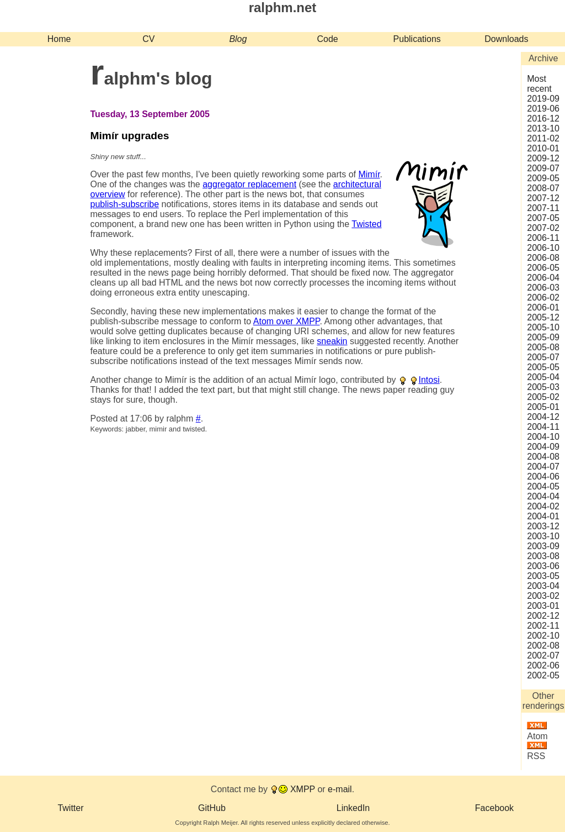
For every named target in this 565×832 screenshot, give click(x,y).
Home (59, 39)
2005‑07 (543, 357)
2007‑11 (543, 208)
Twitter (70, 808)
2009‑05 (543, 178)
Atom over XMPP (286, 321)
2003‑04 (543, 586)
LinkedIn (353, 808)
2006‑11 (543, 238)
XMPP (302, 789)
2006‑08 (543, 257)
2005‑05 (543, 367)
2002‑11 (543, 625)
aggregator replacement (249, 184)
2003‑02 (543, 596)
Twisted (366, 224)
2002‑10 (543, 635)
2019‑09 (543, 98)
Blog (238, 39)
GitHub (212, 808)
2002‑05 (543, 675)
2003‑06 (543, 566)
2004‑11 (543, 426)
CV (148, 39)
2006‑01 (543, 307)
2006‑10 (543, 247)
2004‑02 (543, 506)
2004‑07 (543, 466)
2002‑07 (543, 655)
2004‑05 (543, 486)
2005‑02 (543, 397)
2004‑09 (543, 446)
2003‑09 (543, 546)
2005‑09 (543, 337)
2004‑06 (543, 476)
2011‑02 (543, 138)
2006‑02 (543, 297)
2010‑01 (543, 148)
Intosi (428, 380)
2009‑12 (543, 158)
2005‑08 (543, 347)
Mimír (369, 174)
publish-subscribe (124, 204)
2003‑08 (543, 556)
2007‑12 (543, 198)
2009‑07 (543, 168)
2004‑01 (543, 516)
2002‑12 (543, 615)
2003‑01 (543, 605)
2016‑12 (543, 118)
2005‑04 (543, 377)
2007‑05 (543, 218)
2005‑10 (543, 327)
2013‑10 (543, 128)
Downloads (506, 39)
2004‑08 (543, 456)
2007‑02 (543, 228)
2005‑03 (543, 387)
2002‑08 (543, 645)
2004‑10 (543, 436)
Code (327, 39)
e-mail (340, 789)
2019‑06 (543, 108)
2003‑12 (543, 526)
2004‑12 (543, 417)
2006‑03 (543, 287)
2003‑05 (543, 576)
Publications (417, 39)
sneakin (332, 341)
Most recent (539, 83)
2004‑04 (543, 496)
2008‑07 (543, 188)
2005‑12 (543, 317)
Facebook (494, 808)
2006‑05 (543, 267)
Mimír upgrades (129, 135)
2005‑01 (543, 407)
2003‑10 (543, 536)
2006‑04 (543, 277)
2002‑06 (543, 665)
